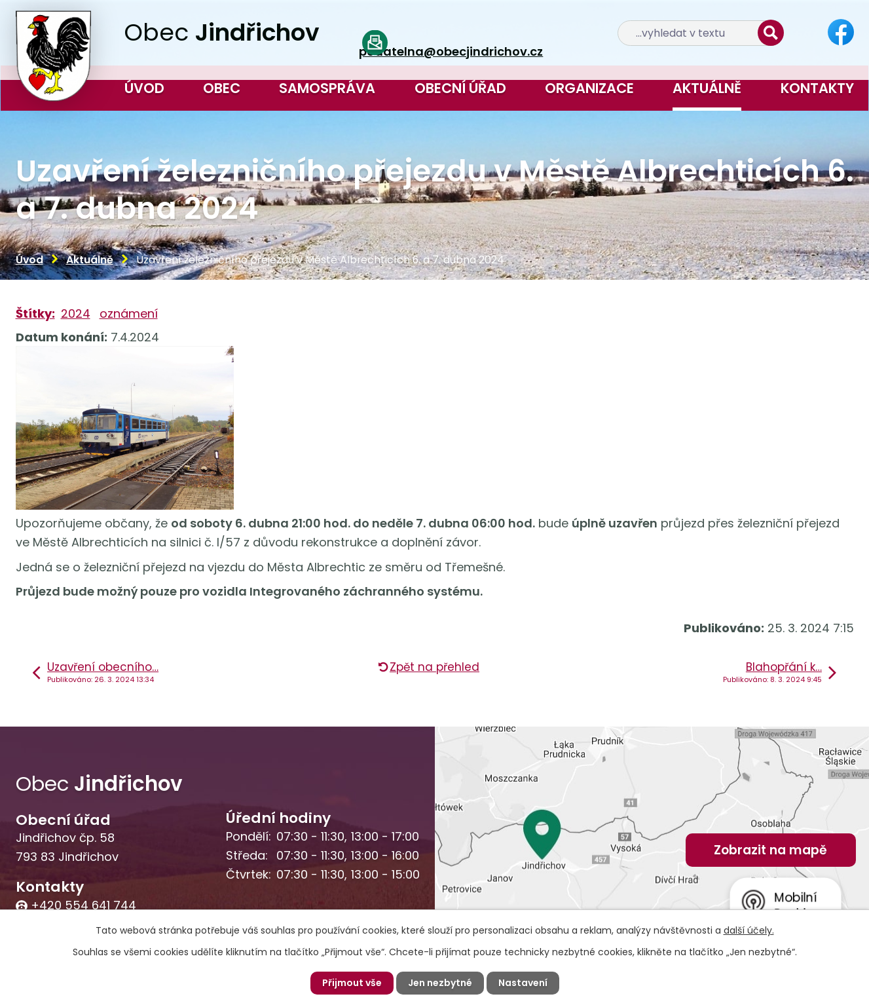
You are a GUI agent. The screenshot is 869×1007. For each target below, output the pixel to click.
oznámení (129, 313)
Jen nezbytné (440, 982)
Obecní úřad (460, 88)
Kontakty (817, 88)
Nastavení (522, 982)
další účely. (749, 930)
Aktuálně (707, 88)
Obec (221, 88)
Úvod (144, 88)
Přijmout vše (352, 982)
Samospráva (327, 88)
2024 (75, 313)
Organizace (589, 88)
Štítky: (35, 313)
